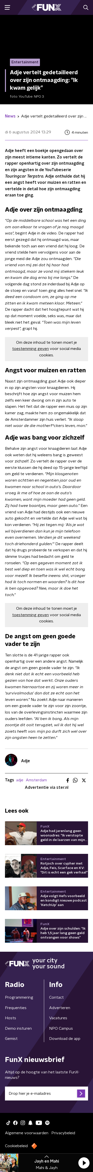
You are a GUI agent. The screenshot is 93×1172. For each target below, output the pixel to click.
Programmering (19, 997)
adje (19, 780)
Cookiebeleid (16, 1146)
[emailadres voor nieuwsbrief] (46, 1093)
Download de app (64, 1039)
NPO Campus (61, 1028)
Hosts (10, 1018)
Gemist (11, 1039)
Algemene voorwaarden (26, 1133)
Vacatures (58, 1018)
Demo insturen (18, 1028)
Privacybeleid (63, 1133)
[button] (84, 1163)
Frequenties (16, 1008)
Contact (56, 997)
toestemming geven (30, 349)
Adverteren (59, 1008)
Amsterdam (36, 780)
